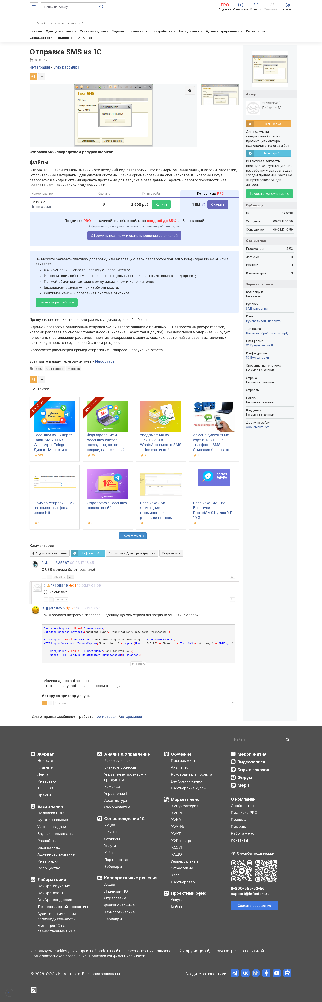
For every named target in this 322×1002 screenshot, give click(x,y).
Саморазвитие (117, 807)
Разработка (48, 840)
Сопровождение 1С (124, 818)
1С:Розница (181, 840)
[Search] (261, 739)
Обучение (181, 754)
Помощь (238, 826)
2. (45, 586)
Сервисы (112, 839)
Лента (42, 774)
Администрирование (56, 854)
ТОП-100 (45, 788)
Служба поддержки (255, 853)
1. (43, 563)
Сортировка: (132, 553)
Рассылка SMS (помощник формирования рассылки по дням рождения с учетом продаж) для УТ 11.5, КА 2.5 (158, 518)
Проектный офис (188, 893)
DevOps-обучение (53, 886)
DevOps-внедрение (54, 900)
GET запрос (54, 368)
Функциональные (52, 820)
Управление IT (116, 793)
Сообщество (48, 868)
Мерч (243, 785)
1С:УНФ (177, 827)
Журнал (45, 754)
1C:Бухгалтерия (257, 358)
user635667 (58, 563)
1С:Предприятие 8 (259, 345)
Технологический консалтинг (63, 907)
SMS (39, 368)
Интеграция (48, 861)
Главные (45, 767)
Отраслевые (115, 898)
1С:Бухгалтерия (184, 806)
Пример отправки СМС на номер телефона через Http (54, 508)
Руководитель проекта (263, 321)
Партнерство (116, 860)
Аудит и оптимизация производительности (56, 916)
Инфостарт (105, 361)
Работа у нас (242, 833)
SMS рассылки (257, 308)
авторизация (131, 717)
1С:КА (176, 820)
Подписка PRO (50, 813)
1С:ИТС (110, 832)
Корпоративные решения (131, 877)
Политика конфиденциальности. (117, 956)
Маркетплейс (185, 799)
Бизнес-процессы (120, 767)
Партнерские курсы (188, 788)
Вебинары (113, 866)
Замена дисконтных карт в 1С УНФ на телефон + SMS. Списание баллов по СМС (211, 445)
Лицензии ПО (116, 891)
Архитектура (115, 800)
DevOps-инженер (186, 781)
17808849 (59, 586)
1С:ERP (177, 813)
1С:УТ (176, 833)
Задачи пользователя (56, 833)
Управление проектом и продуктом (125, 777)
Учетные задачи (51, 827)
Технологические (119, 912)
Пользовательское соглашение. (59, 956)
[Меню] (34, 6)
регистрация (108, 717)
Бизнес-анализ (117, 760)
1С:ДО (176, 854)
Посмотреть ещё (133, 535)
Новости (45, 760)
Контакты (239, 840)
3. (43, 608)
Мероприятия (252, 754)
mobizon (74, 368)
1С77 (175, 875)
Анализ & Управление (127, 754)
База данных (48, 847)
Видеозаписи (251, 761)
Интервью (46, 781)
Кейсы (109, 853)
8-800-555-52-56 (248, 888)
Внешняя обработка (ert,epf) (267, 333)
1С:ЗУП (177, 847)
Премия (44, 795)
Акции (109, 825)
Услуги (110, 846)
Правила (238, 819)
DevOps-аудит (50, 893)
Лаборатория (51, 879)
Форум (245, 777)
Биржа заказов (253, 769)
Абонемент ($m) (258, 427)
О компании (243, 799)
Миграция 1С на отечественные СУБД (56, 928)
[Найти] (287, 739)
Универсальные (184, 861)
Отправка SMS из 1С (66, 52)
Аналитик (179, 767)
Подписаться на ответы (49, 553)
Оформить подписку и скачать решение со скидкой (134, 236)
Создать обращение (254, 906)
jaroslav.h (57, 608)
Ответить (59, 576)
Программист (183, 760)
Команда (112, 786)
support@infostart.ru (250, 894)
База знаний (50, 806)
